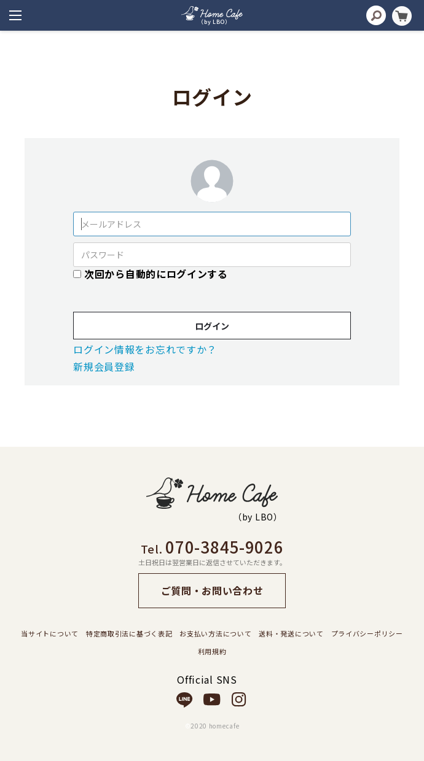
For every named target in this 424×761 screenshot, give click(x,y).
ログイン (212, 326)
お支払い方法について (215, 633)
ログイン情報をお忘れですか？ (145, 349)
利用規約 (212, 651)
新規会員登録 (104, 366)
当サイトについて (50, 633)
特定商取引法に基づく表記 (129, 633)
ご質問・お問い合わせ (212, 590)
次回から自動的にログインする (156, 273)
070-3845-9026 (224, 546)
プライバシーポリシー (367, 633)
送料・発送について (291, 633)
